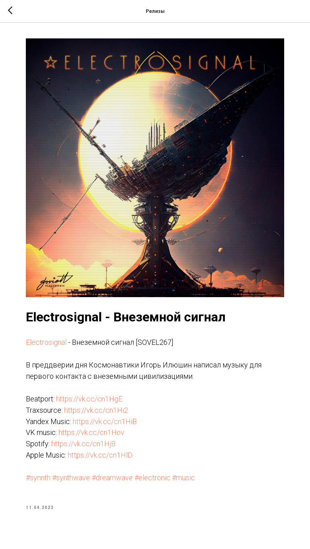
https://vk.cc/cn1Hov (91, 432)
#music (183, 477)
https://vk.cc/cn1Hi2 (96, 410)
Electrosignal (46, 342)
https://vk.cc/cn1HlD (100, 455)
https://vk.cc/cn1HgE (89, 399)
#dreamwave (112, 477)
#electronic (152, 477)
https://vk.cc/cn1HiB (105, 421)
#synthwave (71, 477)
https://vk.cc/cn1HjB (83, 443)
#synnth (38, 477)
